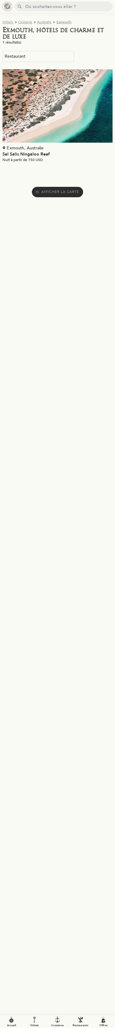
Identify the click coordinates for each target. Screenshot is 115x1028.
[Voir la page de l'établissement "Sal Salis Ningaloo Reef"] (57, 117)
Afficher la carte (57, 192)
